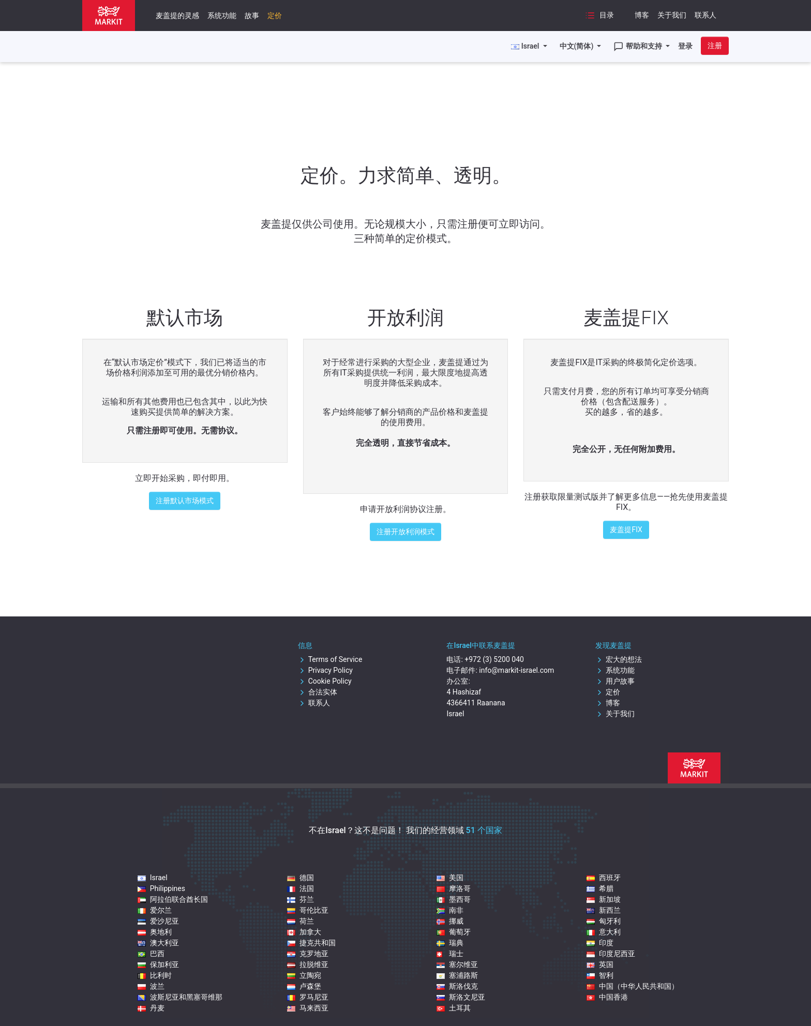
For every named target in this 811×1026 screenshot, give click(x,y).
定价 (274, 15)
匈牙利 (604, 921)
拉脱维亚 (307, 964)
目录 (599, 15)
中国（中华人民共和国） (633, 986)
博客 (642, 15)
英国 (600, 964)
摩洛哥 (454, 888)
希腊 (600, 888)
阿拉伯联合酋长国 (173, 899)
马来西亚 (307, 1008)
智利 (600, 975)
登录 (685, 46)
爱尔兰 (155, 910)
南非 (450, 910)
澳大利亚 (158, 943)
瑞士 (450, 953)
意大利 (604, 932)
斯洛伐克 (457, 986)
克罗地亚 (307, 953)
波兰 (151, 986)
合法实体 (317, 692)
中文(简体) (577, 46)
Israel (153, 877)
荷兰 (300, 921)
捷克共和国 (311, 943)
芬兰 (300, 899)
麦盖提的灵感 (177, 15)
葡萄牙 (454, 932)
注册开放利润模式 (405, 531)
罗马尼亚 (307, 997)
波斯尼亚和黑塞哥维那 (180, 997)
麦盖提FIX (626, 529)
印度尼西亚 (611, 953)
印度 (600, 943)
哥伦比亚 (307, 910)
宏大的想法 (618, 659)
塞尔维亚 (457, 964)
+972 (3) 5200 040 (494, 659)
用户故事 (615, 681)
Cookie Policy (325, 681)
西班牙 (604, 877)
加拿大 (304, 932)
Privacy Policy (325, 670)
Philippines (161, 888)
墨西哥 (454, 899)
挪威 (450, 921)
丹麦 (151, 1008)
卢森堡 (304, 986)
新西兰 (604, 910)
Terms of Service (330, 659)
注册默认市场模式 (185, 500)
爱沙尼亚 (158, 921)
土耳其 (454, 1008)
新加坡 (604, 899)
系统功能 (221, 15)
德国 (300, 877)
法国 (300, 888)
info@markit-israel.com (516, 670)
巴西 (151, 953)
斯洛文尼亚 (461, 997)
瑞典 (450, 943)
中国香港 (607, 997)
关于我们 (671, 15)
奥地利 (155, 932)
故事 (252, 15)
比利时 (155, 975)
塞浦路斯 (457, 975)
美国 (450, 877)
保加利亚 (158, 964)
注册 (715, 45)
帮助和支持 (638, 46)
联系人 (705, 15)
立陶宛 (304, 975)
